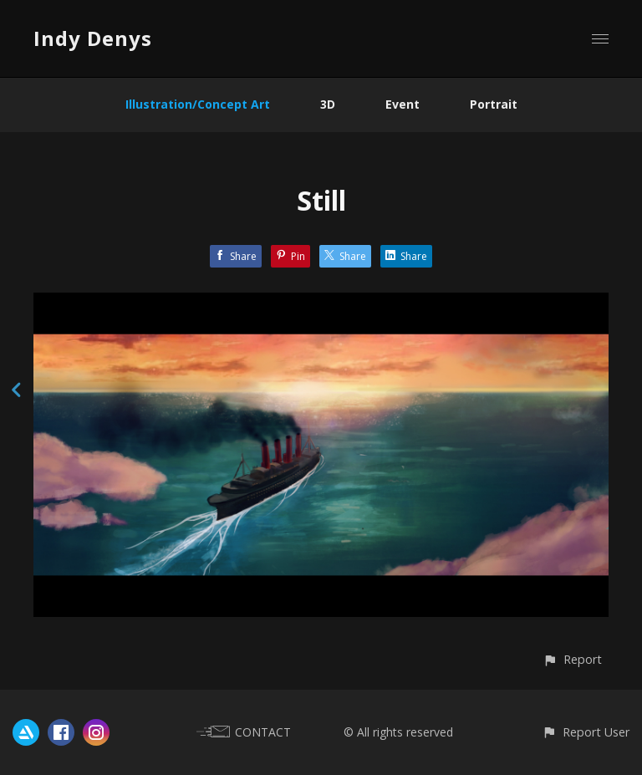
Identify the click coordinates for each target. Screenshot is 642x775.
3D (327, 104)
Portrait (493, 104)
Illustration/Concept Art (197, 104)
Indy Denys (92, 38)
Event (402, 104)
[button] (572, 659)
